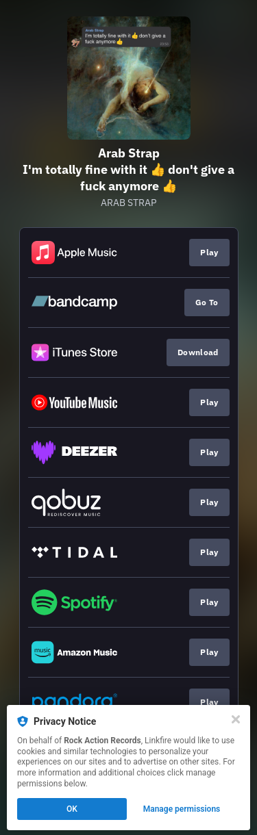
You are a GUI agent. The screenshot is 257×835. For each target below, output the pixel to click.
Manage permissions (182, 809)
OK (71, 809)
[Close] (236, 719)
